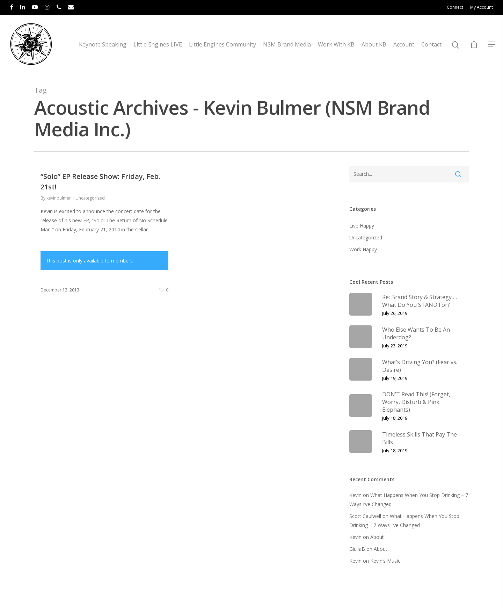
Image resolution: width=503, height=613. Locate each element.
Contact (431, 44)
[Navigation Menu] (492, 44)
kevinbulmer (58, 198)
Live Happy (361, 225)
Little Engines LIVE (157, 44)
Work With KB (336, 44)
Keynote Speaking (102, 44)
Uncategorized (90, 198)
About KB (374, 44)
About (377, 537)
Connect (455, 7)
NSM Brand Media (287, 44)
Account (403, 44)
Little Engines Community (222, 44)
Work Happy (363, 249)
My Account (481, 7)
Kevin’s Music (385, 560)
